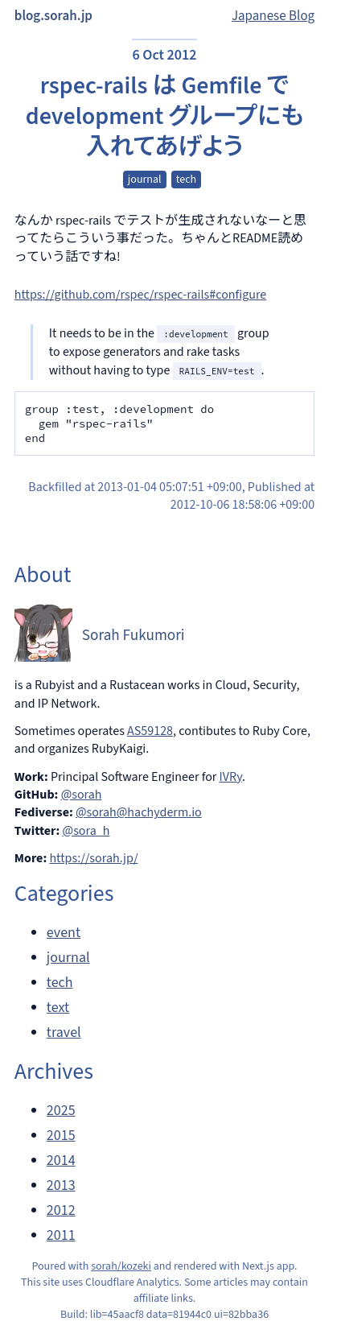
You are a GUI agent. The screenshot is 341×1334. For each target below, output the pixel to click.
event (63, 933)
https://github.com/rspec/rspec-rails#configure (140, 295)
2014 (61, 1160)
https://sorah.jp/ (93, 858)
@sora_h (86, 831)
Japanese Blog (273, 16)
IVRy (231, 777)
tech (186, 179)
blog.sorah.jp (53, 16)
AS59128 (150, 731)
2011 (61, 1235)
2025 (61, 1111)
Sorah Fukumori (133, 635)
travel (64, 1032)
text (58, 1007)
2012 (61, 1210)
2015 (61, 1135)
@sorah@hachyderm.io (139, 812)
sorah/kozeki (121, 1266)
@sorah (81, 794)
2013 (61, 1185)
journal (145, 179)
